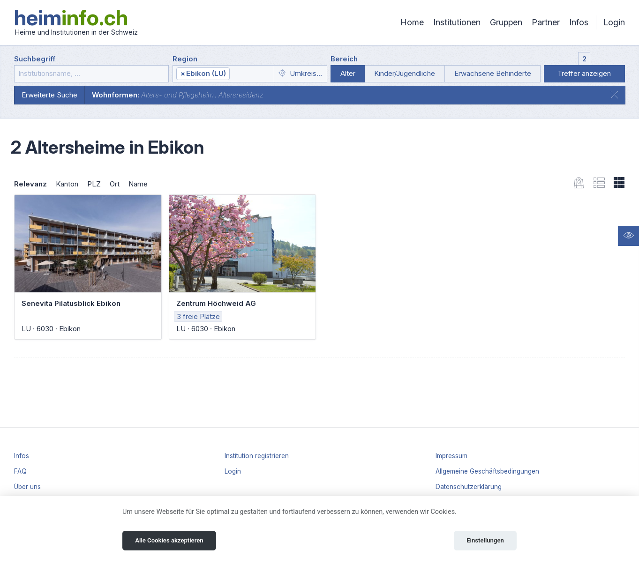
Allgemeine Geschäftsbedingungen (487, 471)
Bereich (344, 58)
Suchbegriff (34, 58)
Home (412, 22)
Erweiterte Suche (49, 94)
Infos (578, 22)
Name (138, 183)
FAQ (20, 471)
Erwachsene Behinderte (492, 73)
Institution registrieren (257, 456)
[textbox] (251, 74)
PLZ (94, 183)
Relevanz (30, 183)
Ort (115, 183)
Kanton (67, 183)
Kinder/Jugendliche (404, 73)
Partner (546, 22)
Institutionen (457, 22)
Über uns (27, 486)
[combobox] (224, 73)
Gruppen (506, 22)
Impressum (451, 456)
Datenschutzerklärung (469, 486)
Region (185, 58)
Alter (347, 73)
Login (614, 22)
